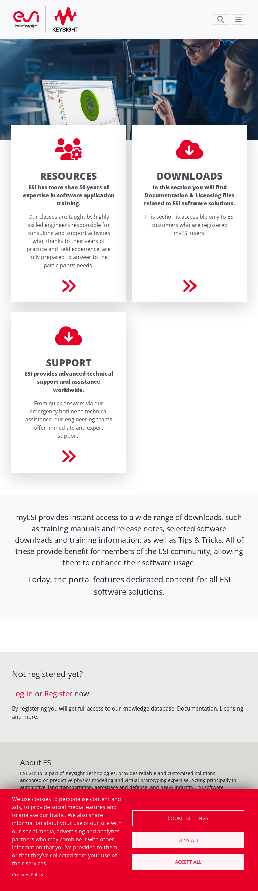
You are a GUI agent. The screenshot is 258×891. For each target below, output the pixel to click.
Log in (22, 693)
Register (58, 693)
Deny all (188, 840)
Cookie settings (188, 818)
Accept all (188, 862)
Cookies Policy (27, 874)
